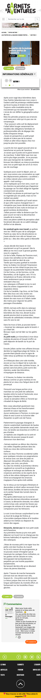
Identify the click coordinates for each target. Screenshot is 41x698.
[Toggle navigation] (3, 19)
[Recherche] (21, 19)
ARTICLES (4, 670)
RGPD (38, 675)
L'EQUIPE (37, 665)
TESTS (3, 675)
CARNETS (20, 665)
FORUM (20, 670)
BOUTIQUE (20, 675)
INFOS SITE (36, 670)
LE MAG (3, 665)
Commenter (31, 642)
